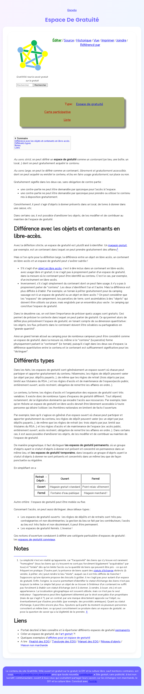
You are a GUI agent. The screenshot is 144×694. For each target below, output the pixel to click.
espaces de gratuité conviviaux (36, 539)
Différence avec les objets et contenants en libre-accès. (42, 141)
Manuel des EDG (88, 641)
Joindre (121, 40)
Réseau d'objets (111, 641)
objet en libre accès (50, 268)
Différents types (23, 143)
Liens (17, 148)
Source (69, 40)
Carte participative (57, 112)
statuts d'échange (104, 570)
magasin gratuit (117, 245)
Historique (83, 40)
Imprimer (107, 40)
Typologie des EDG (64, 641)
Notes (18, 146)
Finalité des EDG (39, 641)
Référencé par (90, 45)
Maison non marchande (34, 645)
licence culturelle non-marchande (32, 674)
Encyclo (72, 10)
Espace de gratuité (89, 104)
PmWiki (93, 681)
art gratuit (66, 634)
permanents (122, 630)
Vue (96, 40)
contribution (86, 674)
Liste (67, 120)
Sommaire (22, 138)
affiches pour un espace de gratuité (69, 638)
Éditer (56, 40)
